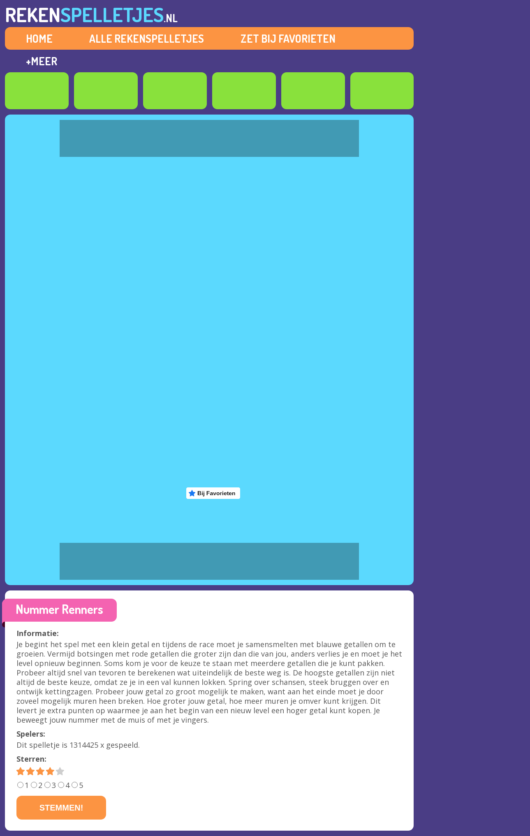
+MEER (41, 61)
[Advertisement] (468, 323)
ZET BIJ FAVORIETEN (288, 38)
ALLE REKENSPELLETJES (146, 38)
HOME (39, 38)
